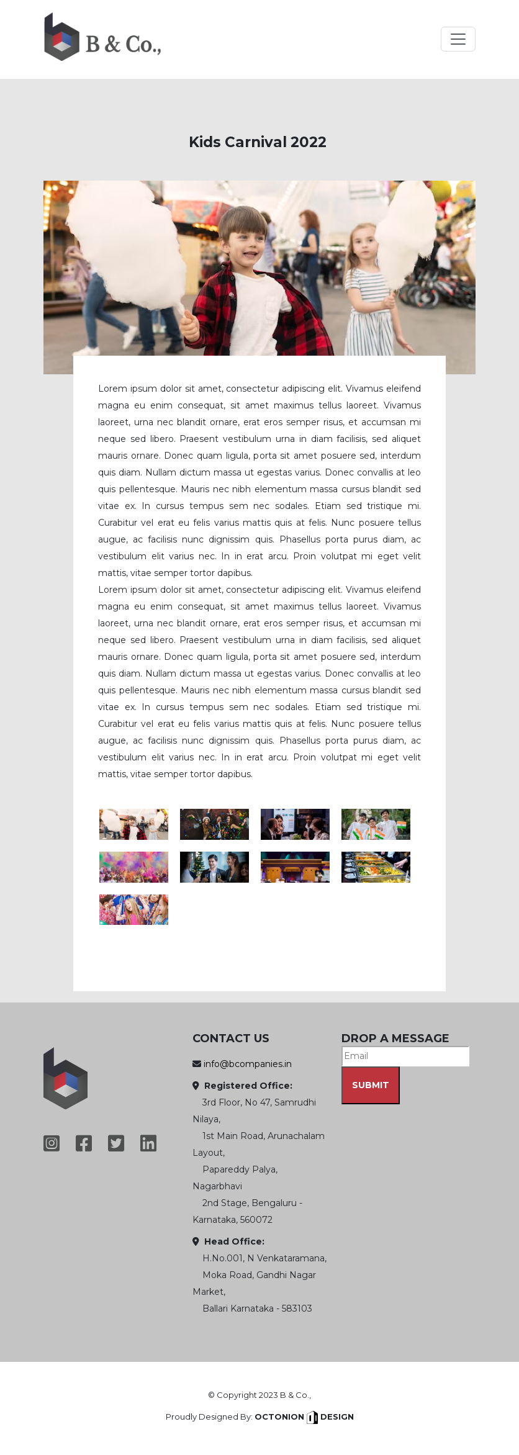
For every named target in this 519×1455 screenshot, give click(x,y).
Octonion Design (304, 1416)
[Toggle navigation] (458, 39)
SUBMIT (370, 1085)
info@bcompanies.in (248, 1064)
